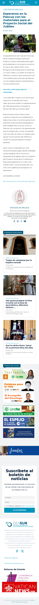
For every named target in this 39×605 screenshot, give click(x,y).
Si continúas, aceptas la (19, 506)
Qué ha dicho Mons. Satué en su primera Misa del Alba (19, 346)
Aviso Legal (24, 602)
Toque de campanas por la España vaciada (19, 261)
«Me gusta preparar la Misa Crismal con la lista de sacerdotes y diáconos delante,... (19, 304)
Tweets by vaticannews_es (14, 563)
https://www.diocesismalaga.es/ (20, 211)
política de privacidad (27, 506)
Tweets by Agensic (11, 558)
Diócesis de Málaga (13, 9)
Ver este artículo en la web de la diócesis (19, 181)
